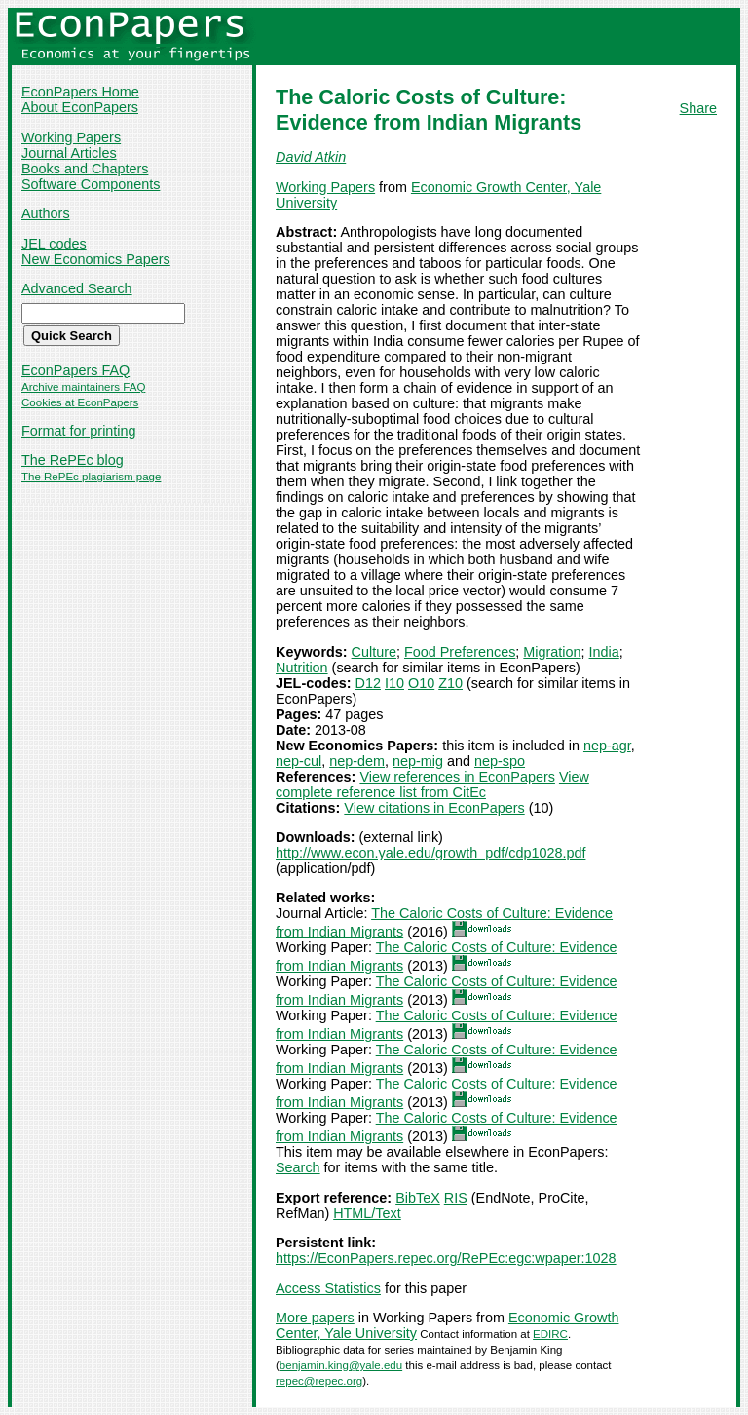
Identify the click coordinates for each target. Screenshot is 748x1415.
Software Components (90, 184)
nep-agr (607, 745)
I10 (394, 683)
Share (698, 108)
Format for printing (78, 431)
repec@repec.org (319, 1381)
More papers (315, 1317)
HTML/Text (367, 1213)
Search (298, 1167)
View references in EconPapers (457, 776)
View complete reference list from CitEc (432, 784)
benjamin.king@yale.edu (341, 1365)
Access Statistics (328, 1288)
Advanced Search (76, 288)
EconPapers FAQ (75, 370)
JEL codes (54, 243)
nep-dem (357, 761)
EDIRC (550, 1334)
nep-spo (499, 761)
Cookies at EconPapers (79, 402)
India (604, 652)
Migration (551, 652)
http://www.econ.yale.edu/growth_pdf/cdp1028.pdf (430, 852)
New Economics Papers (95, 259)
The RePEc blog (72, 460)
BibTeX (417, 1197)
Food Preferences (459, 652)
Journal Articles (69, 153)
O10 (421, 683)
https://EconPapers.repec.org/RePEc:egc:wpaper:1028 (446, 1258)
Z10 (450, 683)
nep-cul (298, 761)
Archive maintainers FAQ (83, 387)
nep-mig (418, 761)
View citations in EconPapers (434, 808)
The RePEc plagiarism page (91, 476)
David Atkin (311, 157)
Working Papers (71, 137)
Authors (45, 213)
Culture (374, 652)
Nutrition (302, 667)
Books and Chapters (84, 168)
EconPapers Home (80, 91)
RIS (456, 1197)
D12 (368, 683)
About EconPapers (79, 107)
